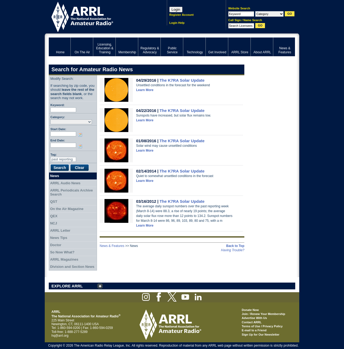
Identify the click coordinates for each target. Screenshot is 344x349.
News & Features (112, 246)
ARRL (101, 16)
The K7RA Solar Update (182, 80)
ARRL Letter (60, 230)
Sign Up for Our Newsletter (260, 334)
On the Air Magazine (66, 209)
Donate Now (250, 310)
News (54, 176)
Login (175, 9)
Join (245, 314)
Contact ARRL (251, 322)
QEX (53, 216)
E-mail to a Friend (254, 330)
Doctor (55, 245)
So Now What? (62, 252)
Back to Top (235, 246)
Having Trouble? (232, 250)
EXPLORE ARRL (67, 286)
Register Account (181, 14)
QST (53, 202)
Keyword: (57, 105)
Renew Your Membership (267, 314)
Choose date (81, 134)
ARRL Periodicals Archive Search (71, 192)
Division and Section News (72, 267)
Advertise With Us (254, 318)
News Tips (58, 238)
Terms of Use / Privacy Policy (262, 326)
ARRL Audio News (65, 183)
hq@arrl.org (60, 335)
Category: (57, 117)
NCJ (53, 223)
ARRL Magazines (64, 259)
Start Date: (58, 129)
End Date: (57, 140)
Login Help (177, 22)
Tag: (53, 154)
